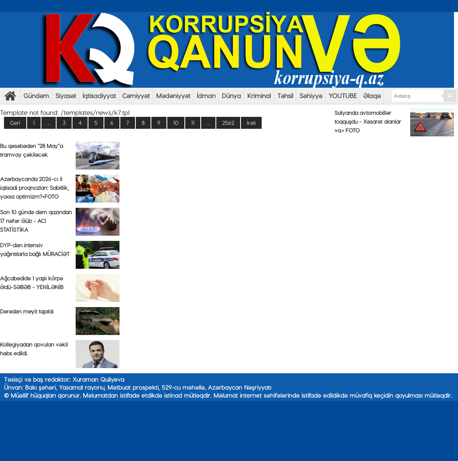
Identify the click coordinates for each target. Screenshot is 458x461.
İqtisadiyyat (99, 95)
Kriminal (259, 95)
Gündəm (36, 95)
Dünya (231, 95)
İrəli (251, 122)
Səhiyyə (310, 95)
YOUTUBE (343, 95)
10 (175, 122)
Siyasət (65, 95)
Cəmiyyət (136, 95)
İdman (206, 95)
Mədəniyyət (173, 95)
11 (192, 122)
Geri (15, 122)
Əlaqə (372, 95)
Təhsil (285, 95)
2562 (228, 122)
